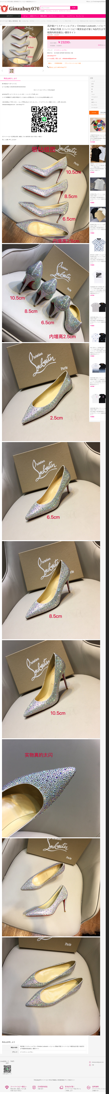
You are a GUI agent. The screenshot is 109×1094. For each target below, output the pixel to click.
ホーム (25, 16)
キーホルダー (94, 107)
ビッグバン (55, 11)
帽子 (92, 99)
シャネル (61, 16)
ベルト (93, 94)
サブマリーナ (62, 11)
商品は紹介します (10, 78)
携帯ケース (94, 102)
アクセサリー (94, 97)
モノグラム (49, 11)
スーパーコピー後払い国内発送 (9, 21)
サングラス (94, 105)
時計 (92, 86)
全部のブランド (34, 16)
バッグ (93, 81)
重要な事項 (43, 16)
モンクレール (80, 16)
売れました (101, 45)
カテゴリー (13, 16)
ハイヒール (25, 21)
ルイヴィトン (52, 16)
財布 (92, 84)
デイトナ (68, 11)
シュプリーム (71, 16)
